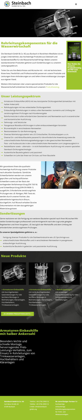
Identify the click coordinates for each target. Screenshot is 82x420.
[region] (41, 23)
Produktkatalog (52, 87)
